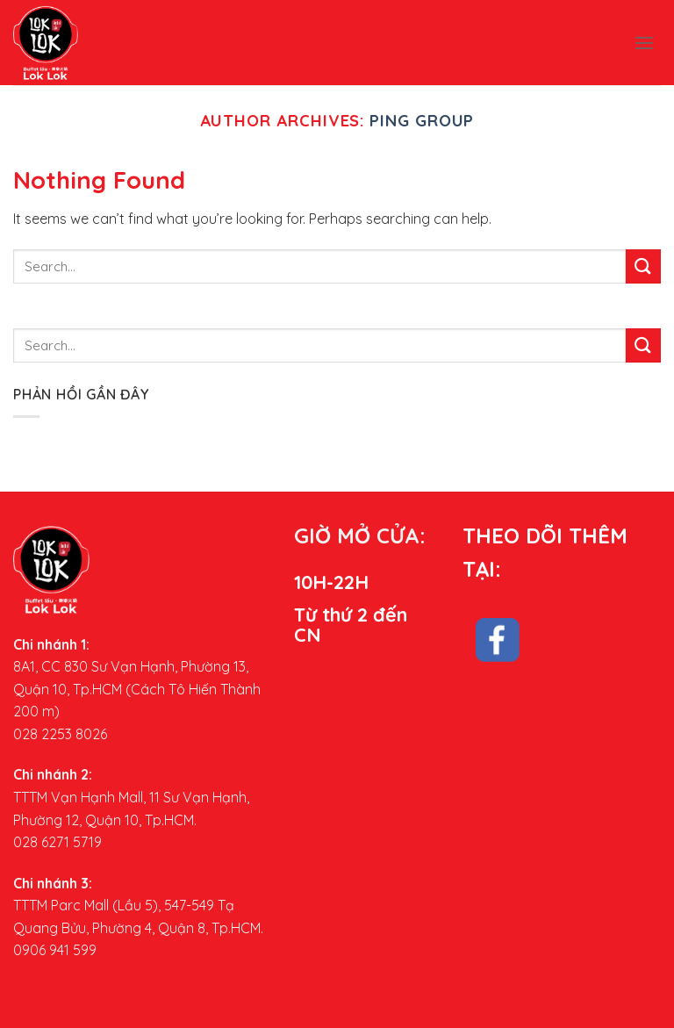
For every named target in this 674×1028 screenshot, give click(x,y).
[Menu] (644, 42)
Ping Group (421, 121)
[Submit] (643, 266)
